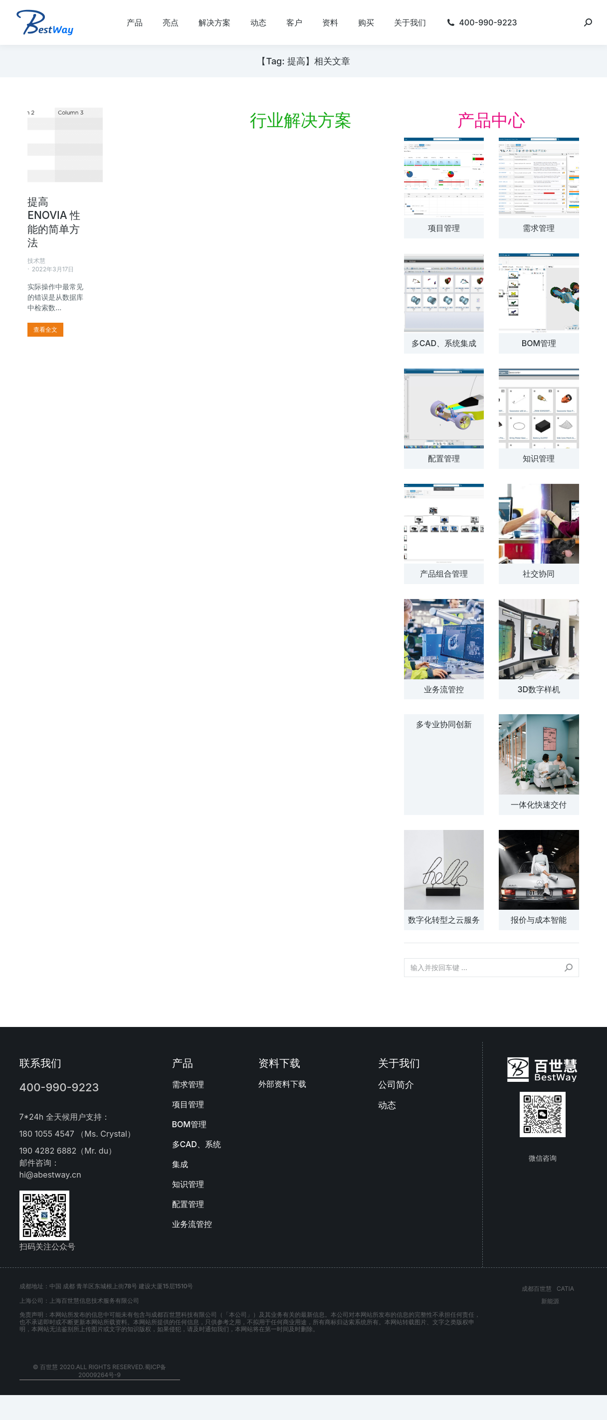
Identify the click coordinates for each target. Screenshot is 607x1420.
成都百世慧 (537, 1288)
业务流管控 (444, 689)
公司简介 (396, 1084)
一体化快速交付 (539, 805)
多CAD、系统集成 (443, 343)
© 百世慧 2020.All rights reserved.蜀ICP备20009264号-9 (100, 1371)
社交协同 (539, 574)
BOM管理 (539, 343)
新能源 (550, 1301)
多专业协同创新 (444, 724)
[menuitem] (135, 22)
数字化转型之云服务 (444, 920)
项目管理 (444, 228)
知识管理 (539, 458)
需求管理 (539, 228)
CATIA (565, 1288)
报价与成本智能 (539, 920)
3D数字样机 (539, 689)
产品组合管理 (444, 574)
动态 (387, 1105)
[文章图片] (444, 177)
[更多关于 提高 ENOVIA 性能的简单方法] (45, 330)
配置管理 (444, 458)
